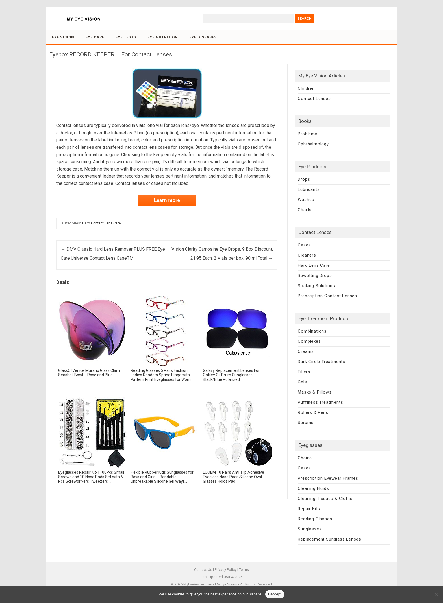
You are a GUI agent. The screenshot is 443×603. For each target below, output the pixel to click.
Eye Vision (63, 37)
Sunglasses (310, 529)
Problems (307, 133)
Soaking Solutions (316, 285)
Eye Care (95, 37)
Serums (306, 422)
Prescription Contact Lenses (327, 295)
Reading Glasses (315, 518)
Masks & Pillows (314, 392)
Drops (304, 179)
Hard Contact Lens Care (101, 223)
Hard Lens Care (314, 265)
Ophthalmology (313, 144)
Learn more (167, 200)
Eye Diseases (203, 37)
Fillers (304, 371)
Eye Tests (126, 37)
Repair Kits (309, 508)
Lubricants (309, 189)
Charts (305, 209)
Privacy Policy (225, 569)
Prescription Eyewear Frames (328, 478)
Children (306, 88)
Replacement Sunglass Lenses (329, 539)
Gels (302, 381)
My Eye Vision (226, 584)
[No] (436, 594)
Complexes (309, 341)
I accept (275, 594)
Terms (244, 569)
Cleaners (307, 255)
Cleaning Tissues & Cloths (325, 498)
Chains (305, 457)
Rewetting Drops (315, 275)
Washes (306, 199)
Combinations (312, 331)
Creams (306, 351)
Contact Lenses (314, 98)
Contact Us (203, 569)
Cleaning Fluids (313, 488)
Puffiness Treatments (320, 402)
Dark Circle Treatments (321, 361)
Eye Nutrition (162, 37)
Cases (304, 245)
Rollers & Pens (313, 412)
